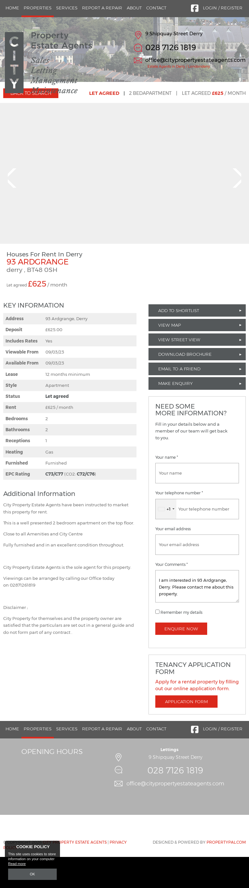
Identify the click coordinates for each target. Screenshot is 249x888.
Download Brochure (185, 385)
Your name (166, 488)
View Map (169, 355)
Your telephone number (179, 524)
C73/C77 (54, 505)
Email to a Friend (179, 399)
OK (32, 874)
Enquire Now (181, 659)
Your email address (173, 559)
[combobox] (166, 540)
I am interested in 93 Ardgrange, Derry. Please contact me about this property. (197, 617)
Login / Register (223, 7)
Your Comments (171, 595)
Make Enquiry (175, 414)
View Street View (179, 370)
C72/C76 (86, 505)
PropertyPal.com (226, 873)
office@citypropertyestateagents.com (195, 60)
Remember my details (181, 643)
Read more (17, 864)
